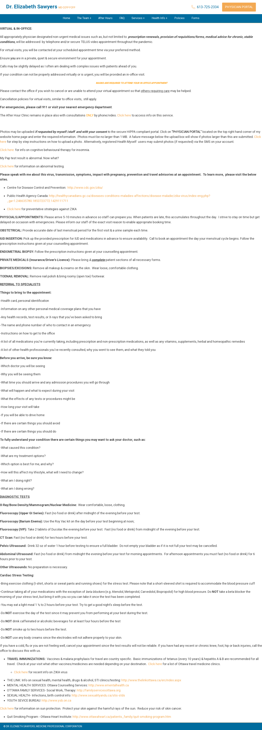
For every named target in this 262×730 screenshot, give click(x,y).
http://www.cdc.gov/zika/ (85, 187)
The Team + (84, 18)
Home (66, 18)
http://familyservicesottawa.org (99, 690)
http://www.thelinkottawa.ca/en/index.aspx (151, 680)
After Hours (105, 18)
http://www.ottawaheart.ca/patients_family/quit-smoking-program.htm (122, 716)
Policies (179, 18)
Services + (138, 18)
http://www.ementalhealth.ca (108, 685)
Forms (195, 18)
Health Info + (159, 18)
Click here (124, 115)
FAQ (122, 18)
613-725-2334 (208, 7)
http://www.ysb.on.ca (56, 700)
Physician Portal (239, 7)
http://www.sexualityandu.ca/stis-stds (98, 695)
